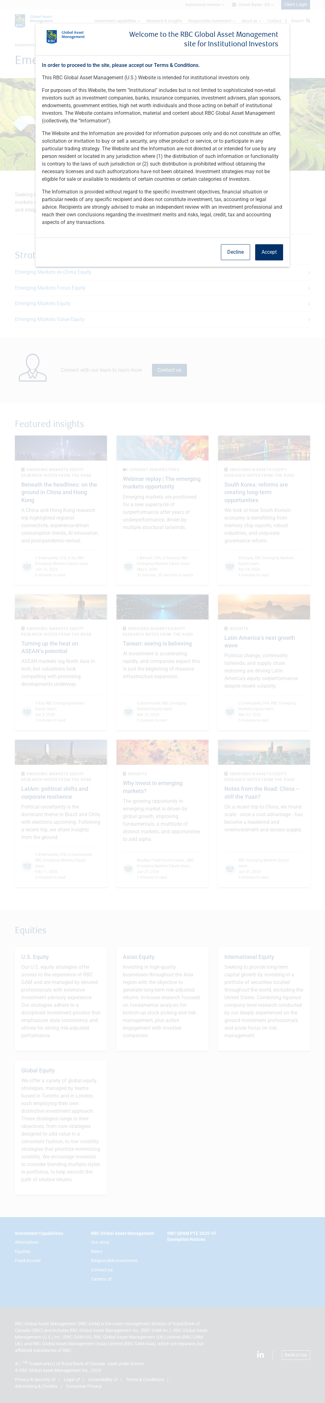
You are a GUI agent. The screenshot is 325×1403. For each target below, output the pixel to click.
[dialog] (162, 701)
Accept (269, 252)
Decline (235, 252)
